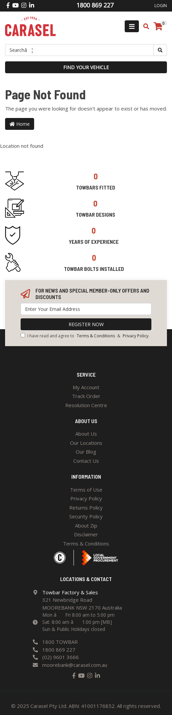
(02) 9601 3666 (60, 657)
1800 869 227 (58, 649)
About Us (86, 433)
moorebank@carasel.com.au (74, 664)
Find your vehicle (86, 67)
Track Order (86, 396)
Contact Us (86, 460)
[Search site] (160, 50)
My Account (86, 387)
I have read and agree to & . (85, 336)
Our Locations (86, 442)
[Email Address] (86, 309)
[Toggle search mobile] (144, 26)
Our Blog (86, 451)
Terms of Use (86, 489)
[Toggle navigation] (132, 26)
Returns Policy (86, 507)
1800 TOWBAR (60, 641)
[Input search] (79, 50)
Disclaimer (86, 534)
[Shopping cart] (158, 26)
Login (160, 5)
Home (19, 124)
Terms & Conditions (96, 336)
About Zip (86, 525)
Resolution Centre (86, 405)
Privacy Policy (135, 336)
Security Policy (86, 516)
